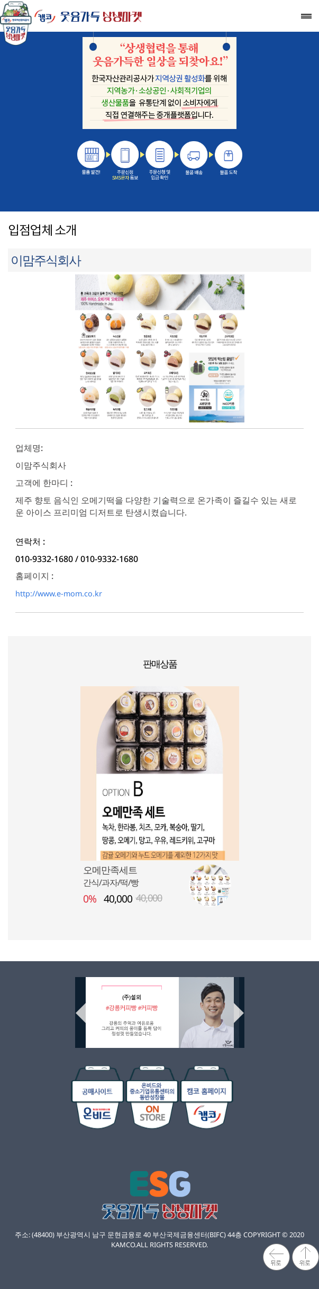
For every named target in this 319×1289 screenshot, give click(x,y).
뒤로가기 (276, 1257)
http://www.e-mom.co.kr (58, 593)
